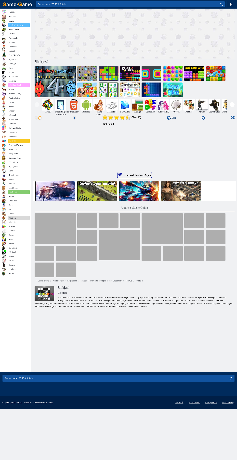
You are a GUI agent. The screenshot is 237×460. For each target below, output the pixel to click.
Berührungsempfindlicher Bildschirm (106, 343)
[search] (221, 4)
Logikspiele (72, 343)
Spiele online (43, 343)
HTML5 (128, 343)
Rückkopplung (228, 453)
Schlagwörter (211, 453)
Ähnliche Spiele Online (134, 270)
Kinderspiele (58, 343)
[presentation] (37, 104)
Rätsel (83, 343)
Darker (171, 118)
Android (139, 343)
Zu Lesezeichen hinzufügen (134, 237)
